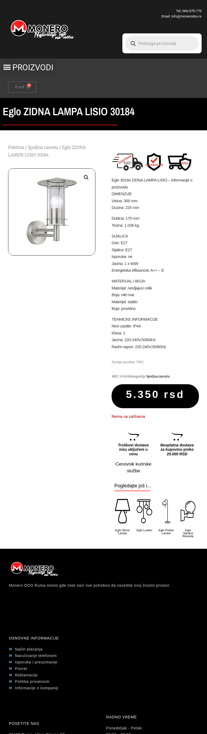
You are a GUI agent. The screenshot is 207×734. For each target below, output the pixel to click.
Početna (16, 147)
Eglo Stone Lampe (122, 532)
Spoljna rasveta (43, 147)
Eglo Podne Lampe (166, 532)
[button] (28, 67)
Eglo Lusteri (144, 530)
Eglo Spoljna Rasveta (187, 533)
